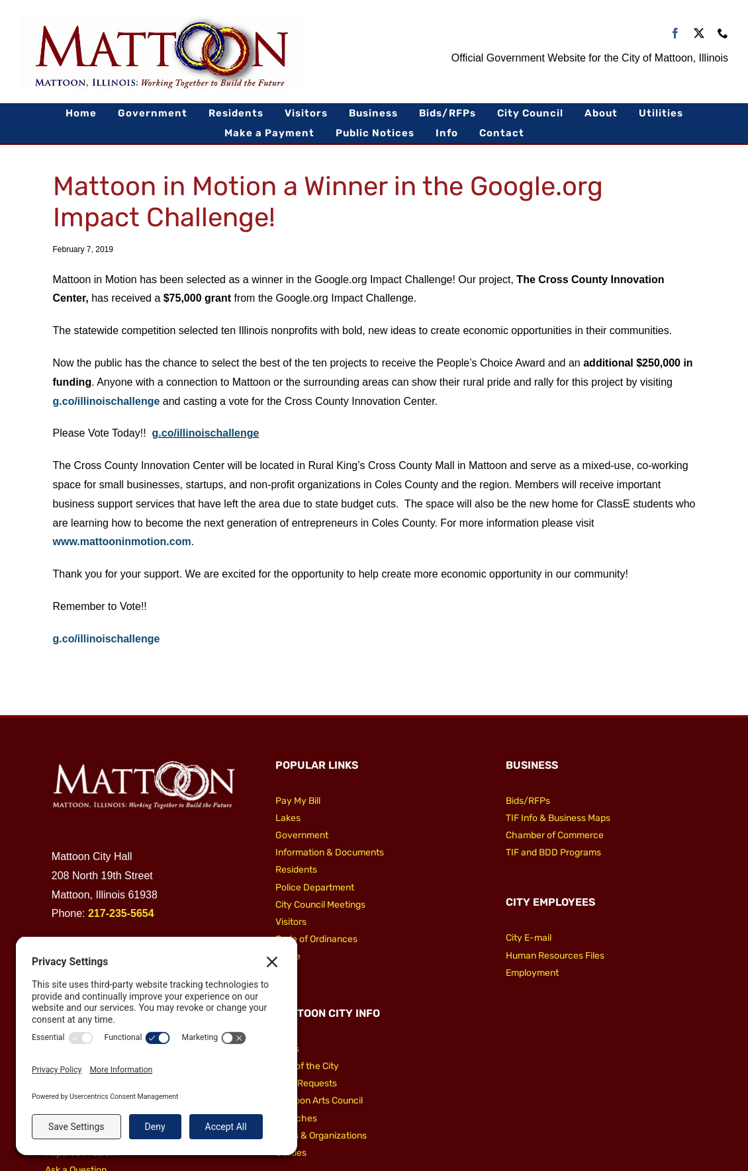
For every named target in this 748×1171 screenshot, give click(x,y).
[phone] (723, 33)
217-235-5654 (121, 913)
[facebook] (675, 33)
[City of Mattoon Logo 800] (162, 21)
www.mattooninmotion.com (122, 541)
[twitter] (699, 33)
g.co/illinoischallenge (106, 401)
